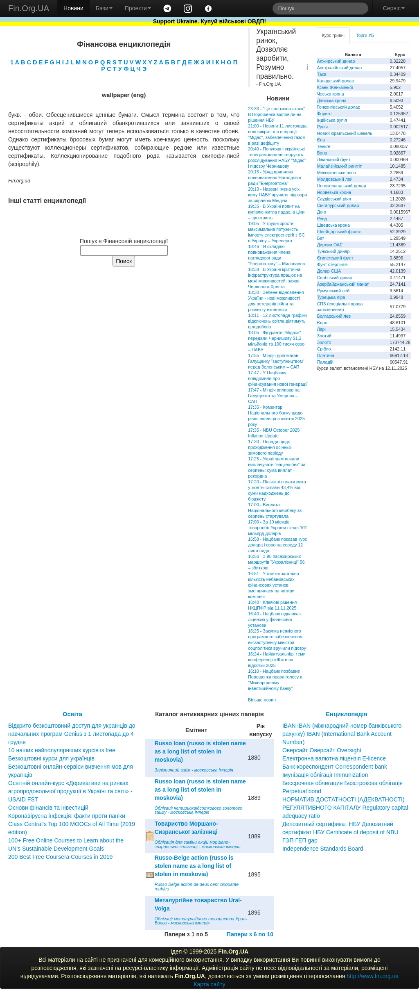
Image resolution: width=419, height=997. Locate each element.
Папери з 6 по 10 (250, 934)
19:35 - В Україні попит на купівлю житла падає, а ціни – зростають (276, 212)
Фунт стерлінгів (332, 264)
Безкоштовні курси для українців (51, 758)
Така (322, 74)
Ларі (321, 329)
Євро (322, 322)
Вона (322, 152)
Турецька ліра (331, 297)
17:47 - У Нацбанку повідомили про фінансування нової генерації (277, 378)
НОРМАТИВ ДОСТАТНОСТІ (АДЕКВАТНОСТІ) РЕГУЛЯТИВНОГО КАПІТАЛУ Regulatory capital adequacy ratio (345, 807)
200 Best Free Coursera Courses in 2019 (60, 857)
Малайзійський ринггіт (339, 166)
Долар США (329, 271)
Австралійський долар (339, 67)
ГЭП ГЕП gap (300, 840)
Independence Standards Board (322, 848)
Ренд (322, 218)
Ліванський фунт (334, 159)
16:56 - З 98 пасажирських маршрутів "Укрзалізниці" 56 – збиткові (276, 562)
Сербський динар (334, 277)
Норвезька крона (334, 192)
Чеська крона (330, 93)
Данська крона (332, 100)
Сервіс (394, 8)
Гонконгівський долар (338, 107)
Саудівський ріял (334, 198)
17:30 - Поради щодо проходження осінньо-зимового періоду (270, 447)
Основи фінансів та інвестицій (48, 807)
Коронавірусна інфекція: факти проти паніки (66, 816)
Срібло (324, 348)
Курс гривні (333, 35)
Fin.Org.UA (28, 8)
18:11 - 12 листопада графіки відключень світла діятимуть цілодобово (277, 321)
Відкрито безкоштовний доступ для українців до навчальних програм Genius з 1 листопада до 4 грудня (71, 733)
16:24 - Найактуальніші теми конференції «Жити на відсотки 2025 (276, 659)
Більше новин (262, 699)
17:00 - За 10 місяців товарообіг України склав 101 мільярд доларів (277, 527)
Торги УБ (365, 35)
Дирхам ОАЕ (330, 244)
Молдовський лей (335, 179)
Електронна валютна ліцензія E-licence (334, 758)
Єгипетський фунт (335, 257)
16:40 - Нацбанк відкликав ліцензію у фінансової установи (274, 619)
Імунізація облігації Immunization (325, 775)
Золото (324, 342)
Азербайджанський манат (343, 284)
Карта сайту (209, 984)
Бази (104, 8)
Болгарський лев (334, 316)
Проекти (138, 8)
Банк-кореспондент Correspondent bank (334, 766)
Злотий (324, 335)
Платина (325, 355)
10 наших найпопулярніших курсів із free (61, 750)
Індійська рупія (332, 120)
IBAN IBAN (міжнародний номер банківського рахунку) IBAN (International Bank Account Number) (341, 733)
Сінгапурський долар (338, 205)
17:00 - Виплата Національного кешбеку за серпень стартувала (275, 510)
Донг (322, 211)
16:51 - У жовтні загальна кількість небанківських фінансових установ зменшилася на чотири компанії (273, 585)
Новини (73, 8)
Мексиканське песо (336, 172)
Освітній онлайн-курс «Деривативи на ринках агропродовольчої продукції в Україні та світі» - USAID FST (70, 791)
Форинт (324, 113)
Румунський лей (333, 290)
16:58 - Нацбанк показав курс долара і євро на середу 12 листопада (277, 545)
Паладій (325, 362)
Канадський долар (335, 80)
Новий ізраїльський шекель (344, 133)
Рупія (322, 126)
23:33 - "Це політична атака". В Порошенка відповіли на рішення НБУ (277, 114)
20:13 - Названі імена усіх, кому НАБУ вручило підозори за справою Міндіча (277, 195)
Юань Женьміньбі (335, 87)
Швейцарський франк (339, 231)
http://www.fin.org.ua (373, 976)
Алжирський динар (336, 61)
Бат (320, 238)
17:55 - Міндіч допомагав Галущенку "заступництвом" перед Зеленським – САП (276, 361)
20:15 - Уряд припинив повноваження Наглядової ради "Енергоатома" (274, 177)
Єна (321, 139)
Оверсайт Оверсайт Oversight (321, 750)
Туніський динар (333, 251)
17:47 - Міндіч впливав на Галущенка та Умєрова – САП (274, 395)
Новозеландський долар (341, 185)
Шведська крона (333, 225)
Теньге (324, 146)
